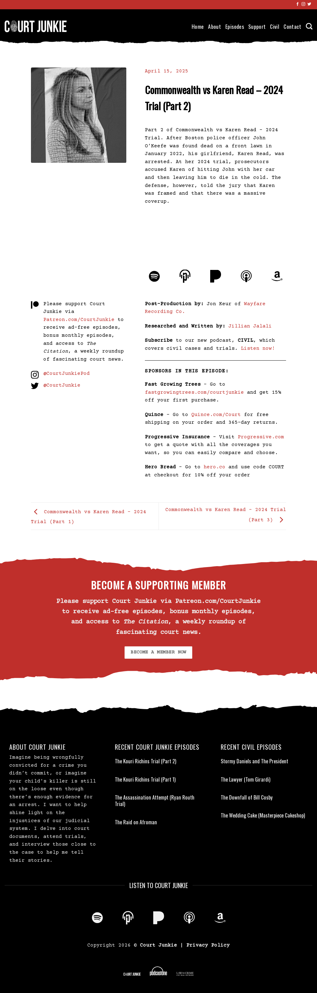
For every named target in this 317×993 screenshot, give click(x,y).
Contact (292, 26)
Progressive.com (261, 437)
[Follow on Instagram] (303, 4)
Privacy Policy (208, 945)
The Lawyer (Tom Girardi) (245, 779)
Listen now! (258, 348)
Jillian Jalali (250, 326)
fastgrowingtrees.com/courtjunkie (194, 392)
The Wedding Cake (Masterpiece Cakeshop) (263, 815)
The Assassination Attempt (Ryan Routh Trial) (154, 800)
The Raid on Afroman (136, 822)
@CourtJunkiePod (66, 373)
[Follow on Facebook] (297, 4)
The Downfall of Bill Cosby (247, 797)
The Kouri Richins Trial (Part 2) (145, 761)
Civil (274, 26)
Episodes (234, 26)
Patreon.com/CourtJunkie (79, 320)
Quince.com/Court (216, 415)
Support (257, 26)
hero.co (214, 467)
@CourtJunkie (61, 385)
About (214, 26)
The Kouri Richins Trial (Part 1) (145, 779)
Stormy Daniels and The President (254, 761)
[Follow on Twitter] (309, 4)
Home (198, 26)
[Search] (309, 26)
